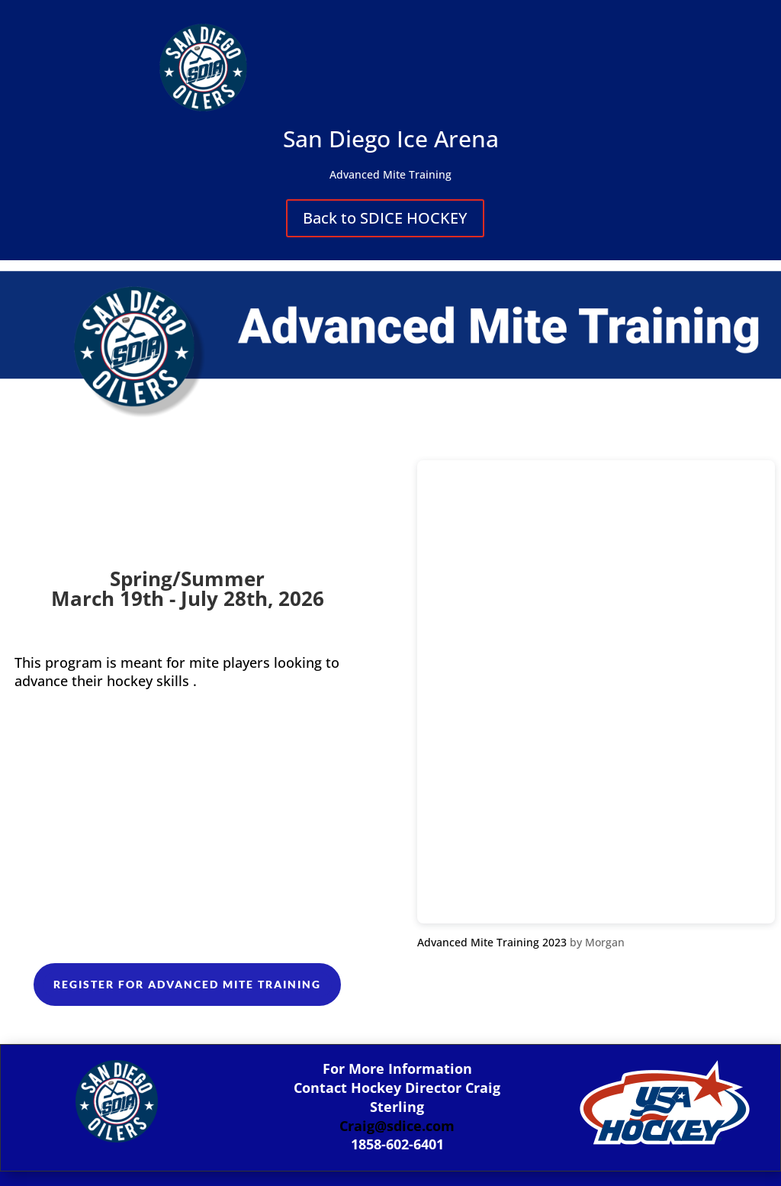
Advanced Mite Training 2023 (492, 942)
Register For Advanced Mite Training (187, 984)
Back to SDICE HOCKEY (385, 218)
